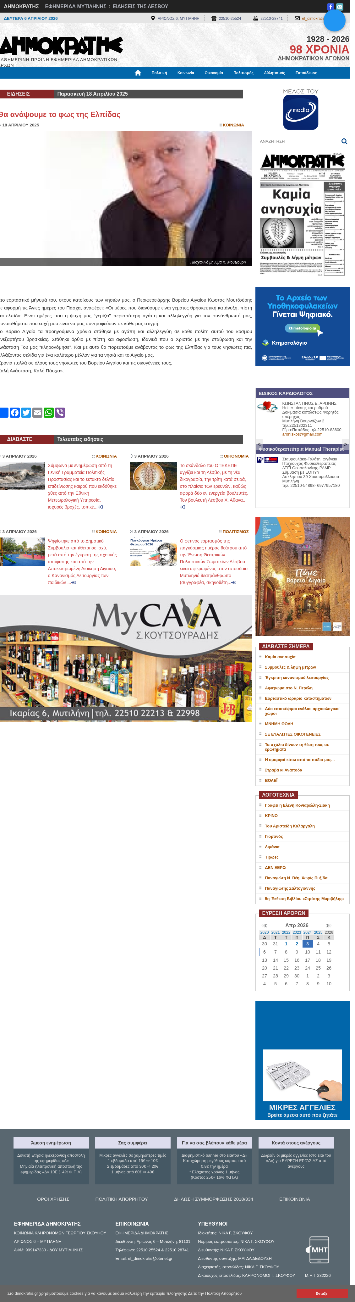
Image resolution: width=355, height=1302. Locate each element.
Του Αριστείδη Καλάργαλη (290, 826)
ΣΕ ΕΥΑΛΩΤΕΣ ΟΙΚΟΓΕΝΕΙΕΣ (293, 734)
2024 (307, 932)
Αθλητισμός (274, 73)
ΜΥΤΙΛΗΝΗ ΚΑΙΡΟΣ (302, 1025)
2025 (318, 932)
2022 (286, 932)
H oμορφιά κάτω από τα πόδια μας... (300, 759)
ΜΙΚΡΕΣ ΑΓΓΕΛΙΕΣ (302, 1106)
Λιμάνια (272, 846)
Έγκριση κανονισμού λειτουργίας (297, 677)
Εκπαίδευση (307, 73)
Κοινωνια (233, 125)
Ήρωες (272, 857)
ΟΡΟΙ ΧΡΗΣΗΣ (53, 1199)
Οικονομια (236, 456)
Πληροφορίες (180, 84)
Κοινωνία (186, 73)
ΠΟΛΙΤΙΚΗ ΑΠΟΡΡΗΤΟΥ (122, 1199)
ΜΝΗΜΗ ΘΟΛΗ (279, 723)
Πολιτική (159, 73)
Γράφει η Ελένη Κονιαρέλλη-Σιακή (297, 805)
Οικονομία (214, 73)
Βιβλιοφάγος (77, 84)
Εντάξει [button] (322, 1293)
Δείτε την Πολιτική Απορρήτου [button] (215, 1293)
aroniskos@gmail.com (302, 434)
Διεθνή (151, 84)
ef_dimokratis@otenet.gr (322, 18)
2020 (264, 932)
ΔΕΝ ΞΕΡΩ (275, 867)
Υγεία (104, 84)
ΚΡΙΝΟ (271, 815)
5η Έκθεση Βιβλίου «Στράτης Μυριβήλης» (305, 898)
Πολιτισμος (236, 531)
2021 (275, 932)
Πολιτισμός (243, 73)
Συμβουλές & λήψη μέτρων (290, 667)
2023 (297, 932)
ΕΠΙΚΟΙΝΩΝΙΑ (294, 1199)
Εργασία (48, 84)
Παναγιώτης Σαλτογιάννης (290, 888)
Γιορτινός (274, 836)
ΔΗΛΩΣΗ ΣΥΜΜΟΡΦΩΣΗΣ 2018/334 (213, 1199)
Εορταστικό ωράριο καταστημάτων (298, 698)
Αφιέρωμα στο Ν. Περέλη (289, 688)
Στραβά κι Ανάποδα (284, 770)
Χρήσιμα (127, 84)
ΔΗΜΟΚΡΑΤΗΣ (21, 6)
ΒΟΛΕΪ (271, 780)
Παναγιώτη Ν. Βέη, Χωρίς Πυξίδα (296, 878)
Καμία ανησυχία (280, 656)
